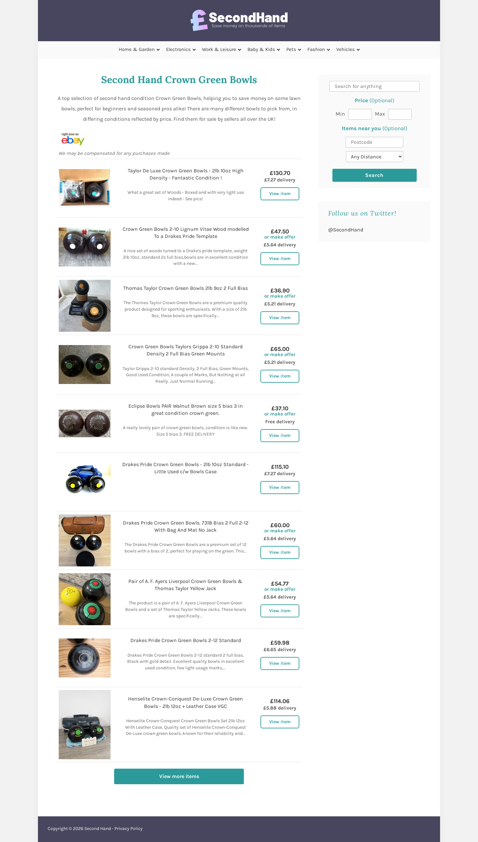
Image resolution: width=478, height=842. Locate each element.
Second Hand (97, 828)
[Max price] (400, 114)
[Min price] (360, 114)
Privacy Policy (128, 828)
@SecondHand (345, 230)
